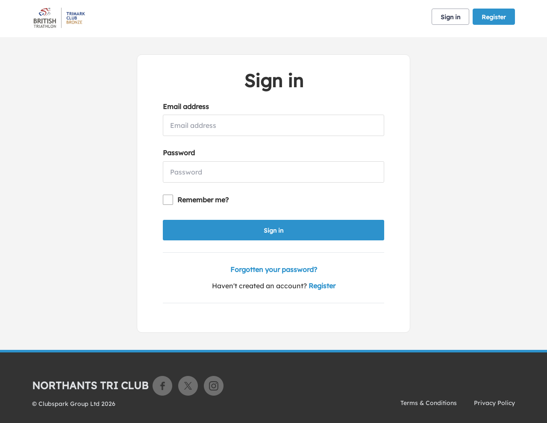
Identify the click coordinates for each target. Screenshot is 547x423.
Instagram (214, 386)
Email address (186, 106)
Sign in (450, 17)
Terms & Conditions (428, 403)
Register (494, 17)
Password (179, 152)
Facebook (162, 386)
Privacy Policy (494, 403)
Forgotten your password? (273, 269)
